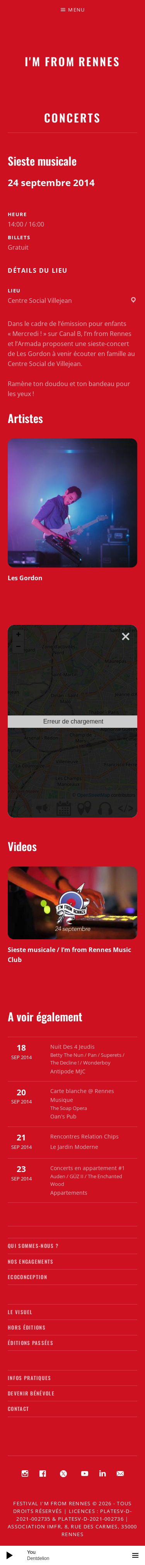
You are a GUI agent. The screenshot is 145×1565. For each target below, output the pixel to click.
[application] (72, 1555)
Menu (76, 9)
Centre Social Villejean (40, 300)
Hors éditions (27, 1327)
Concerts (72, 117)
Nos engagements (31, 1261)
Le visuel (20, 1312)
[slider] (76, 1555)
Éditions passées (30, 1343)
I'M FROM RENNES (72, 61)
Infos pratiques (29, 1378)
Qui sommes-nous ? (33, 1245)
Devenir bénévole (31, 1393)
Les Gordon (25, 578)
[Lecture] (9, 1555)
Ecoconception (27, 1277)
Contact (18, 1408)
